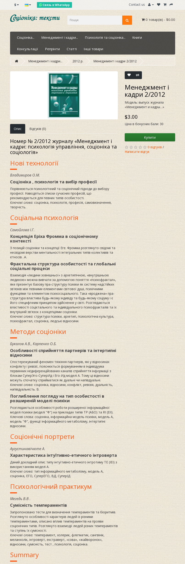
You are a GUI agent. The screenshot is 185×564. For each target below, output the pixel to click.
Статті (72, 49)
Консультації (27, 49)
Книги (137, 37)
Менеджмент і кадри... (59, 37)
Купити (150, 137)
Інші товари (93, 49)
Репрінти (52, 49)
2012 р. (77, 61)
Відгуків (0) (37, 129)
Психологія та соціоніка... (105, 37)
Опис (18, 129)
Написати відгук (137, 151)
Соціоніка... (25, 37)
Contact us (137, 4)
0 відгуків (155, 147)
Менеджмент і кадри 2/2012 (115, 61)
